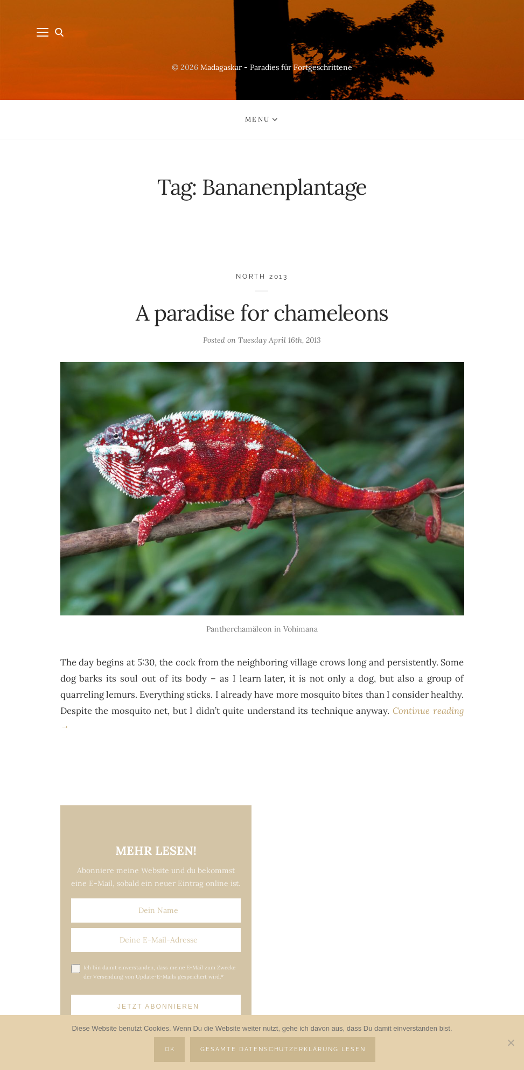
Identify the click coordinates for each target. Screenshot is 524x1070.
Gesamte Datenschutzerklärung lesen (283, 1049)
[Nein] (510, 1042)
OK (170, 1049)
